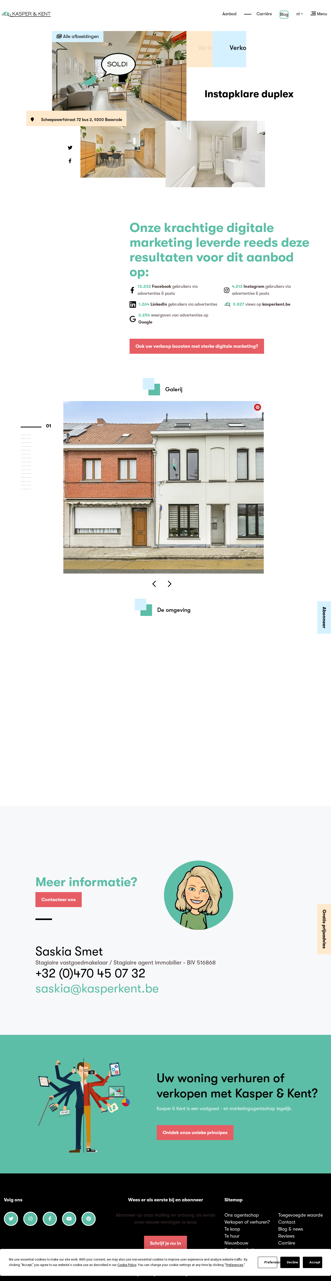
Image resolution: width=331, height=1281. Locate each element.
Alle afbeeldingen (78, 36)
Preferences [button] (234, 1265)
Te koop (232, 1229)
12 (31, 473)
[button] (70, 148)
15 (31, 485)
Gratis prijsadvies (324, 928)
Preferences (270, 1262)
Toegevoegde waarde (300, 1215)
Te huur (231, 1236)
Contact (286, 1222)
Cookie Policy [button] (126, 1265)
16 (31, 488)
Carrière (258, 14)
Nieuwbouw (236, 1243)
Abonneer (324, 617)
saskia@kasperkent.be (97, 988)
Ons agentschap (241, 1215)
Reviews (286, 1236)
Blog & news (290, 1229)
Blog (284, 14)
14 (31, 481)
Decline (292, 1262)
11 (31, 469)
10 (31, 465)
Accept (314, 1262)
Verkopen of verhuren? (247, 1222)
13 (31, 477)
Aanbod (229, 14)
